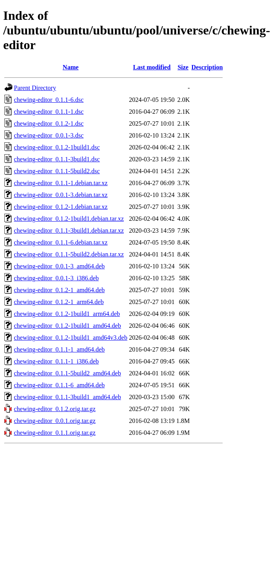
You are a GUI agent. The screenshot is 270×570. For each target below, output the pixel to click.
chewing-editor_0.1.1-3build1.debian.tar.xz (69, 230)
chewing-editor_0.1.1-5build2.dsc (57, 171)
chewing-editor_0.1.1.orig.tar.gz (55, 432)
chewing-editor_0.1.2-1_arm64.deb (59, 301)
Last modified (152, 67)
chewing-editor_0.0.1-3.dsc (49, 135)
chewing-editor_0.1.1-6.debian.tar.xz (61, 242)
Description (207, 67)
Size (183, 67)
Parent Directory (35, 87)
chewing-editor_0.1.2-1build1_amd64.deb (67, 325)
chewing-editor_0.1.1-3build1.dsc (57, 159)
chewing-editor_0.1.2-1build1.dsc (57, 147)
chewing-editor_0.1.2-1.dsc (49, 123)
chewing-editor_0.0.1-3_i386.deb (56, 278)
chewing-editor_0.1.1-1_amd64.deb (59, 349)
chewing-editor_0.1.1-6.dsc (49, 99)
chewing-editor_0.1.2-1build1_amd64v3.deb (70, 337)
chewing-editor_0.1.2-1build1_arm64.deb (67, 313)
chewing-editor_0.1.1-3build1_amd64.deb (67, 397)
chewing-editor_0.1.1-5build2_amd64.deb (67, 373)
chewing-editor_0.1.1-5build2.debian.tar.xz (69, 254)
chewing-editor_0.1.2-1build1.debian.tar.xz (69, 218)
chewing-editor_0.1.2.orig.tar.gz (55, 409)
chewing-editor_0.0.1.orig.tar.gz (55, 420)
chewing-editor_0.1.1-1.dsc (49, 111)
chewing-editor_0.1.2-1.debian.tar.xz (61, 206)
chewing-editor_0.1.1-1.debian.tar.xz (61, 183)
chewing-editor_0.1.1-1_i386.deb (56, 361)
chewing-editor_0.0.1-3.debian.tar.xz (61, 194)
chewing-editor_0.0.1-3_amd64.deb (59, 266)
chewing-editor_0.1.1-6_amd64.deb (59, 385)
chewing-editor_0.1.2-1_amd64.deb (59, 290)
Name (71, 67)
